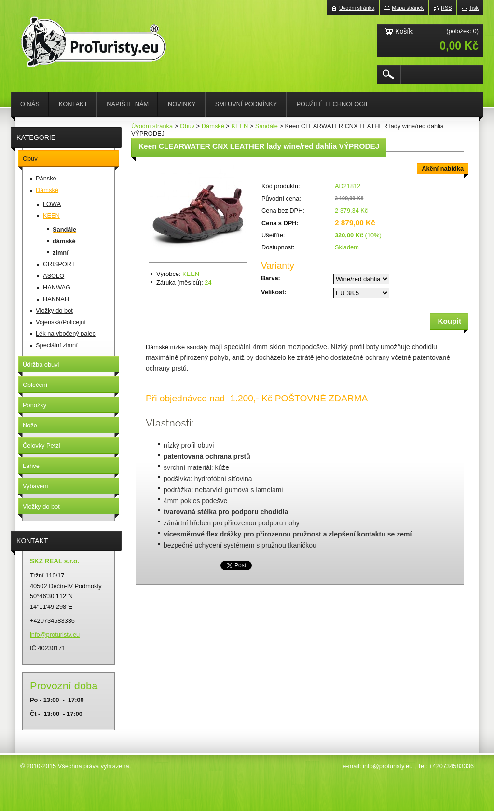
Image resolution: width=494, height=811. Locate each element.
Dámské (213, 126)
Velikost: (274, 292)
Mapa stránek (408, 8)
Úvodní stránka (152, 126)
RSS (446, 8)
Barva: (270, 278)
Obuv (187, 126)
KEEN (239, 126)
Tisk (474, 8)
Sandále (266, 126)
